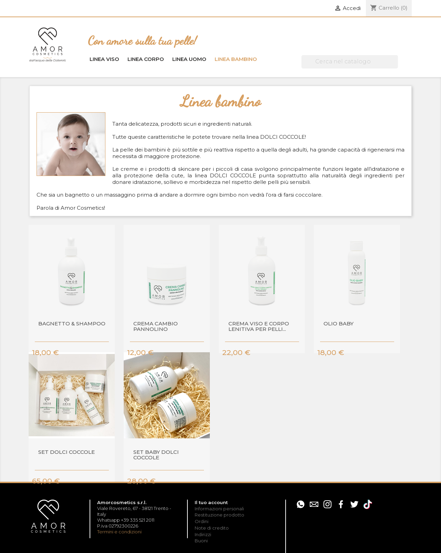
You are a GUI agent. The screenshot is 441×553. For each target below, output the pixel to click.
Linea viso (104, 59)
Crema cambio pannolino (155, 327)
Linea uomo (189, 59)
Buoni (201, 540)
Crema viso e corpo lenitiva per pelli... (258, 327)
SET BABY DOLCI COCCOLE (156, 455)
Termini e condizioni (119, 531)
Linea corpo (145, 59)
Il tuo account (211, 502)
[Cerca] (349, 62)
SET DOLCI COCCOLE (66, 452)
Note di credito (212, 528)
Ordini (201, 521)
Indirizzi (203, 534)
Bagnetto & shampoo (71, 324)
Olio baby (338, 324)
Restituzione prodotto (219, 515)
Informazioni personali (219, 508)
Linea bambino (236, 59)
